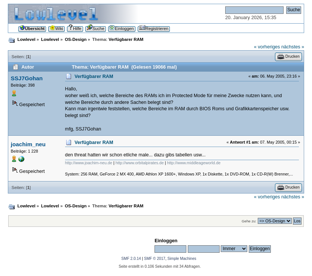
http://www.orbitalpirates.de (140, 162)
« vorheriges (267, 47)
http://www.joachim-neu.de (88, 162)
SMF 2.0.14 (131, 258)
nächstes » (292, 47)
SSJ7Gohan (27, 78)
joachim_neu (28, 144)
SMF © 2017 (154, 258)
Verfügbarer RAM (93, 76)
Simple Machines (182, 258)
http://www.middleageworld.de (194, 162)
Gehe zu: (249, 221)
